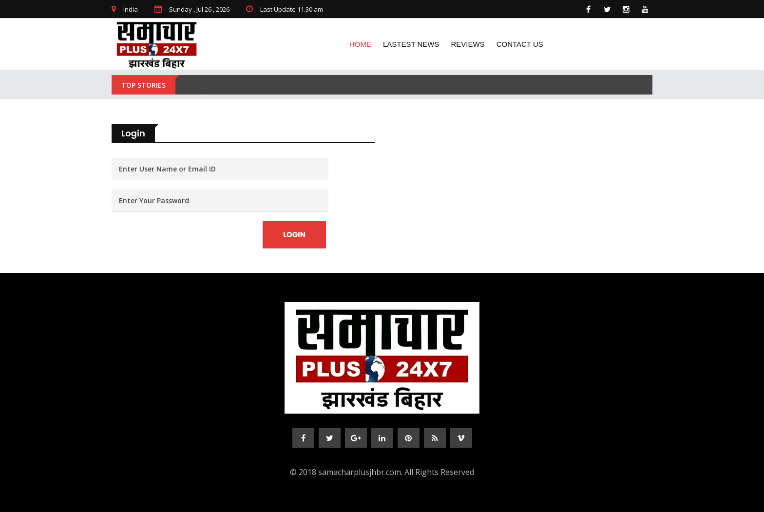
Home (360, 44)
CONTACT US (527, 44)
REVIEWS (468, 44)
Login (294, 234)
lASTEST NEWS (411, 44)
